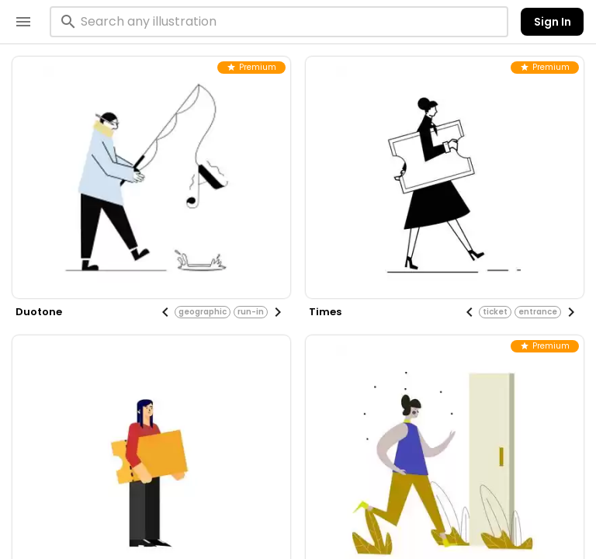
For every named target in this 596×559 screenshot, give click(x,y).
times (325, 311)
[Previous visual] (165, 312)
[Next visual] (278, 312)
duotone (39, 311)
